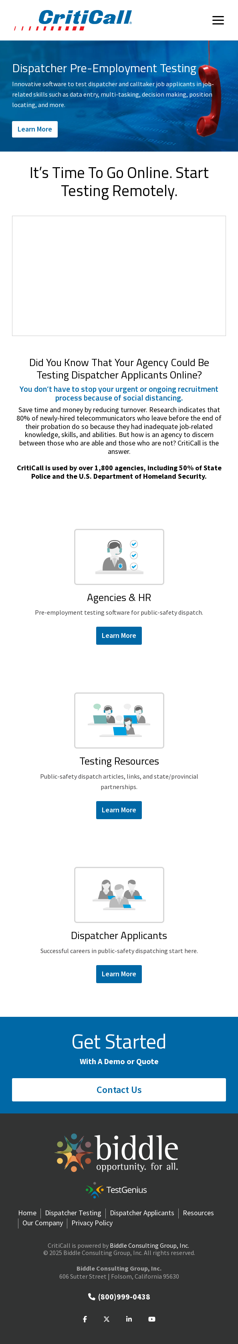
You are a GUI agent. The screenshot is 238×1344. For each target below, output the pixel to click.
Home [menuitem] (27, 1212)
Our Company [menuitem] (42, 1223)
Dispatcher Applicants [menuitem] (142, 1212)
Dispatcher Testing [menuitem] (73, 1212)
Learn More (35, 129)
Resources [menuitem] (198, 1212)
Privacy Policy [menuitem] (92, 1223)
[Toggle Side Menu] (218, 19)
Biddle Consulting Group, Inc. (149, 1245)
